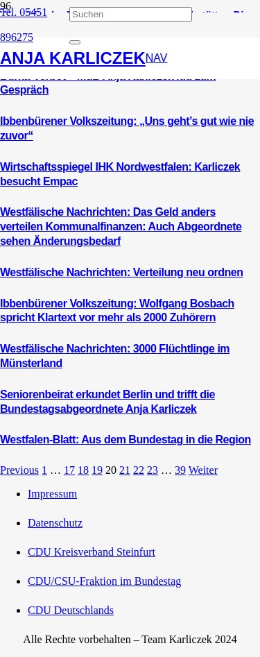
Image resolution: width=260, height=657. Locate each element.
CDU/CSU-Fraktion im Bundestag (104, 581)
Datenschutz (55, 523)
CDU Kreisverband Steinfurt (91, 552)
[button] (157, 58)
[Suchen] (130, 14)
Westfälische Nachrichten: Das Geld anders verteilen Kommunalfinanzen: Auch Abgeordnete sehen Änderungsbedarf (120, 226)
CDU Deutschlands (71, 610)
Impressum (52, 494)
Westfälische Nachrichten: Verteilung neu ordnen (121, 272)
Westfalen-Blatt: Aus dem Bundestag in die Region (125, 439)
